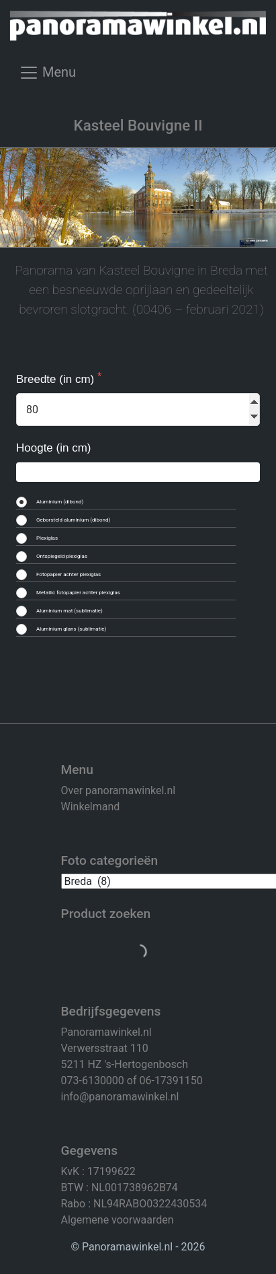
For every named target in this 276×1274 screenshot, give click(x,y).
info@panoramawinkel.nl (120, 1096)
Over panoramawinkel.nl (118, 790)
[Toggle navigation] (47, 77)
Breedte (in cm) (56, 379)
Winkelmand (90, 806)
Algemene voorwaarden (117, 1219)
